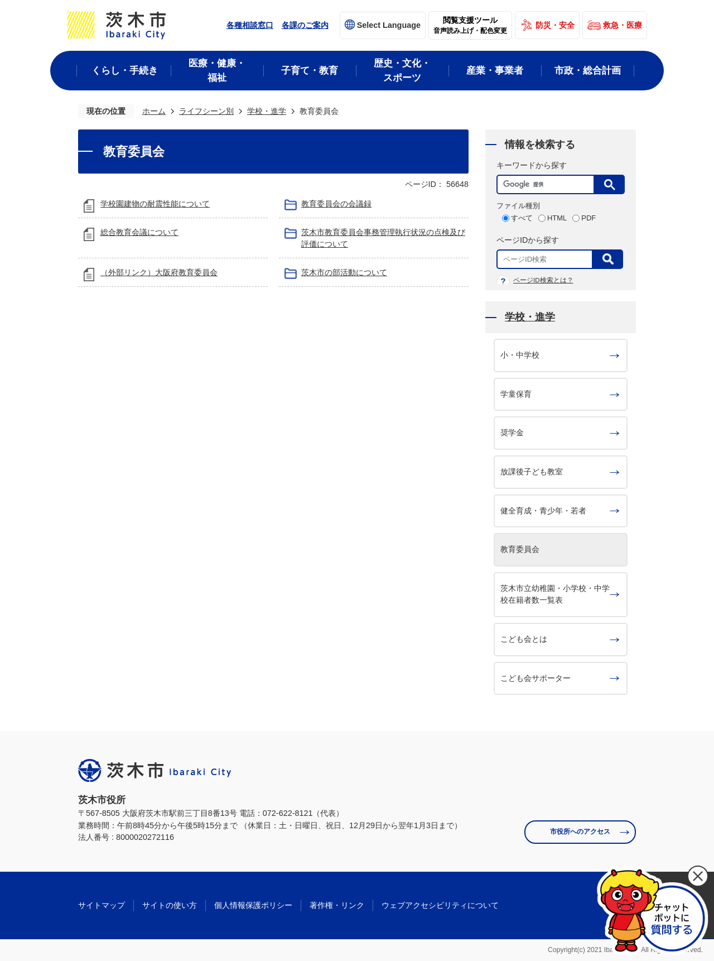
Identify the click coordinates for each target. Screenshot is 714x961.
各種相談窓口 (249, 25)
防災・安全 (555, 25)
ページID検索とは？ (543, 280)
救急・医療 (622, 25)
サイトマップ (101, 905)
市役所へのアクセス (580, 831)
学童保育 (516, 394)
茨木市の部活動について (344, 272)
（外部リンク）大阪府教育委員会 (159, 272)
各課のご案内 (305, 25)
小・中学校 (519, 354)
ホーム (154, 111)
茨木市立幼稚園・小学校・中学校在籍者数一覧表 (555, 594)
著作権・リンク (337, 905)
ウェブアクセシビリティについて (440, 905)
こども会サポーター (535, 678)
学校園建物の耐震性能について (155, 203)
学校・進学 (266, 111)
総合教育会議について (139, 232)
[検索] (548, 184)
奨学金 (512, 432)
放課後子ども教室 (531, 471)
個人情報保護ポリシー (253, 905)
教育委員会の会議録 (336, 203)
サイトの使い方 (169, 905)
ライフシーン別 (206, 111)
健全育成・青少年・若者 (543, 510)
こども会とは (523, 639)
